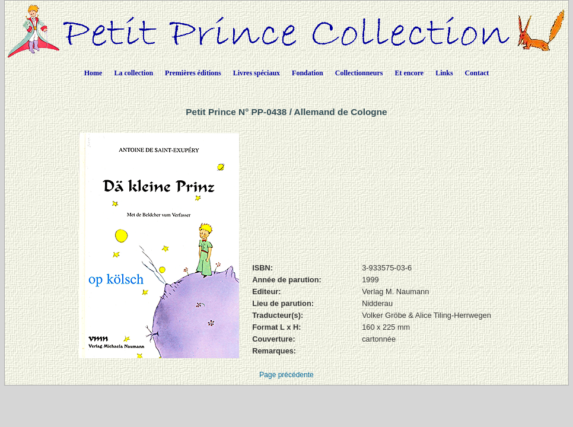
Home (93, 73)
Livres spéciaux (256, 73)
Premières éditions (193, 73)
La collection (133, 73)
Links (444, 73)
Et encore (409, 73)
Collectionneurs (359, 73)
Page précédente (286, 375)
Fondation (307, 73)
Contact (477, 73)
